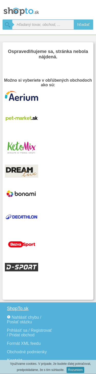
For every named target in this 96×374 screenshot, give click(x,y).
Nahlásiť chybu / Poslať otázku (24, 319)
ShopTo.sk (17, 308)
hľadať (83, 24)
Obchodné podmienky (27, 352)
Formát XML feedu (24, 343)
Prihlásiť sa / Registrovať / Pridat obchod (29, 332)
